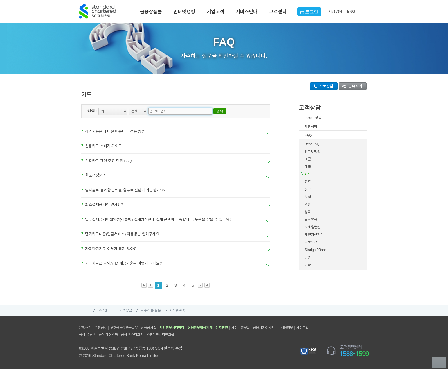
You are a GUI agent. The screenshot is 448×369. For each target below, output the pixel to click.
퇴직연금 (311, 220)
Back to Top (439, 362)
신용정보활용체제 (200, 328)
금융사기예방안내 (265, 328)
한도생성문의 (93, 175)
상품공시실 (148, 328)
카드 (308, 174)
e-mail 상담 (313, 118)
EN (351, 11)
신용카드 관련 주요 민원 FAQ (106, 161)
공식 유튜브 (87, 335)
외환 (308, 205)
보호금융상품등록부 (124, 328)
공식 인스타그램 (132, 335)
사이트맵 (302, 328)
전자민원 (221, 328)
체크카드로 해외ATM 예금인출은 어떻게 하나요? (121, 263)
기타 (308, 265)
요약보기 (268, 132)
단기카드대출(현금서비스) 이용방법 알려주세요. (121, 234)
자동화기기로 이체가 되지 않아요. (109, 249)
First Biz (311, 242)
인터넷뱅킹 (184, 11)
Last (207, 285)
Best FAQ (312, 144)
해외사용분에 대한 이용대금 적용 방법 (113, 131)
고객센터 (278, 11)
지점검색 (335, 11)
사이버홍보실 (240, 328)
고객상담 (125, 310)
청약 (308, 212)
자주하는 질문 (151, 310)
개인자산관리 (314, 235)
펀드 (308, 182)
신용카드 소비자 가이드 (101, 146)
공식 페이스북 (108, 335)
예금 (308, 159)
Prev (151, 285)
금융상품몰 (151, 11)
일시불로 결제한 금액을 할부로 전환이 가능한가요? (123, 190)
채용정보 (287, 328)
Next (200, 285)
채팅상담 (311, 127)
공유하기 (350, 86)
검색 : (92, 110)
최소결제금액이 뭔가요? (102, 205)
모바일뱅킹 (313, 227)
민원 (308, 257)
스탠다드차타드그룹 (160, 335)
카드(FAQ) (177, 310)
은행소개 (85, 328)
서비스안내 (247, 11)
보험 (308, 197)
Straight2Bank (315, 250)
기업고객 (215, 11)
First (144, 285)
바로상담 (321, 86)
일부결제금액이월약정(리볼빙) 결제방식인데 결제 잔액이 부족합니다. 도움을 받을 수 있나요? (156, 219)
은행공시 (100, 328)
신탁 (308, 189)
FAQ (308, 135)
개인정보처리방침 (171, 328)
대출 (308, 167)
